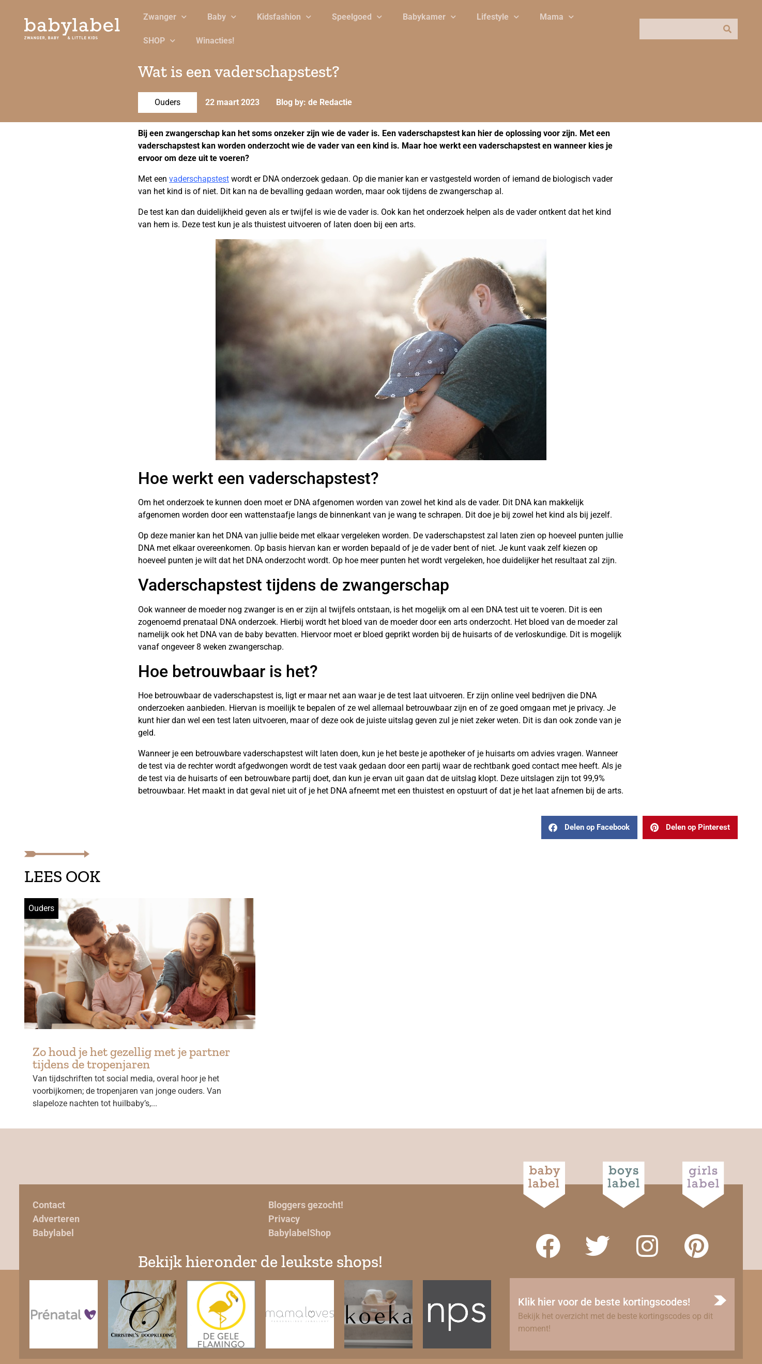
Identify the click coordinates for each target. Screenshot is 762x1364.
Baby (221, 17)
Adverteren (56, 1218)
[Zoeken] (727, 29)
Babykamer (429, 17)
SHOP (159, 41)
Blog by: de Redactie (314, 102)
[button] (589, 827)
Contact (49, 1204)
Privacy (284, 1218)
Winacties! (215, 41)
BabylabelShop (299, 1232)
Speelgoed (357, 17)
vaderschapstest (199, 179)
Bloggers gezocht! (305, 1204)
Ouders (167, 102)
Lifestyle (498, 17)
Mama (557, 17)
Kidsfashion (284, 17)
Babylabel (53, 1232)
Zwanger (165, 17)
